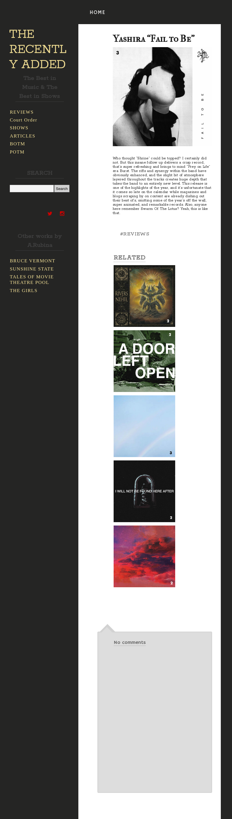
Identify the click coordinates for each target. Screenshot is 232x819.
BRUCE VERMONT (32, 260)
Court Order (23, 120)
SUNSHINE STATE (32, 269)
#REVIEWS (134, 234)
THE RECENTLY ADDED (38, 49)
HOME (97, 12)
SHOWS (19, 127)
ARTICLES (22, 136)
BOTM (17, 143)
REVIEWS (22, 112)
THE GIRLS (24, 290)
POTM (17, 152)
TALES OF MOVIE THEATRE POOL (32, 279)
